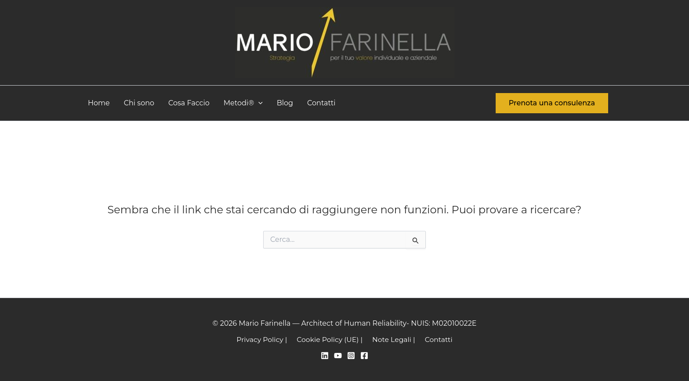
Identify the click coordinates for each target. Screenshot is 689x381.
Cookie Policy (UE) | (330, 339)
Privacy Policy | (264, 339)
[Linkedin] (325, 355)
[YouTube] (338, 355)
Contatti (321, 103)
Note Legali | (393, 339)
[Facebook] (364, 355)
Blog (285, 103)
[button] (258, 103)
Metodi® (243, 103)
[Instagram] (351, 355)
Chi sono (139, 103)
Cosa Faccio (189, 103)
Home (99, 103)
